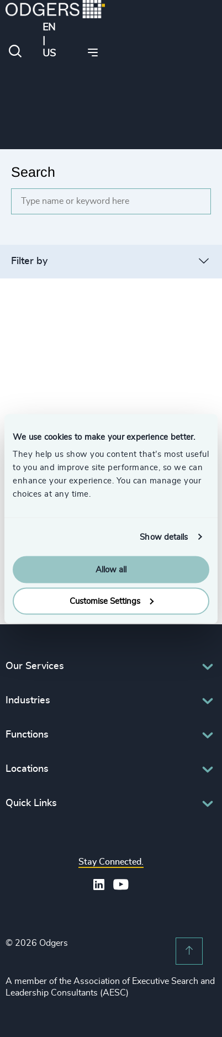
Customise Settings (112, 601)
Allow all (111, 570)
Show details (164, 537)
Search (33, 172)
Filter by (29, 261)
